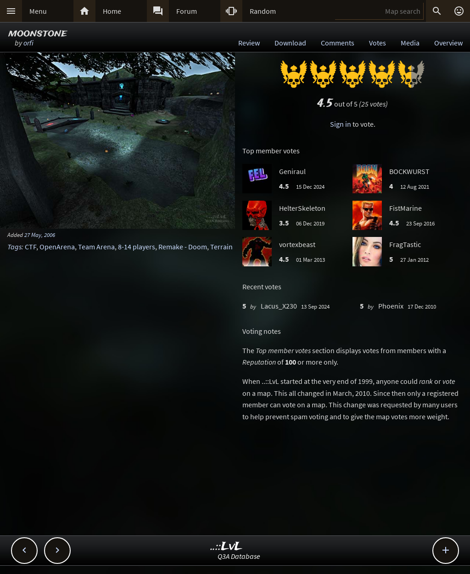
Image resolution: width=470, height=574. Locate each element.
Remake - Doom (182, 246)
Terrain (221, 246)
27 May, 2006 (39, 234)
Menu (38, 11)
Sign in (340, 124)
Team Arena (96, 246)
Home (112, 11)
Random (263, 11)
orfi (28, 42)
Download (290, 42)
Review (249, 42)
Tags (14, 246)
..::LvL (226, 547)
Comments (337, 42)
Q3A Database (239, 556)
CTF (30, 246)
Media (410, 42)
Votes (377, 42)
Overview (448, 42)
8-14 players (136, 246)
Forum (186, 11)
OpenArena (57, 246)
